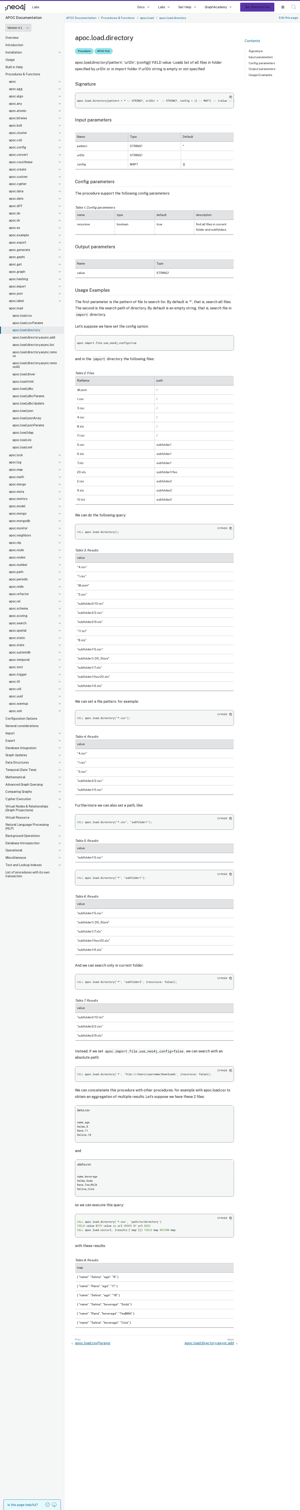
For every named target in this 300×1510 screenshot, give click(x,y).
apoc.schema (18, 608)
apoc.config (17, 147)
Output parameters (262, 69)
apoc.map (16, 469)
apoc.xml (15, 711)
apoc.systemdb (20, 652)
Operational (13, 850)
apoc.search (18, 623)
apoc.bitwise (18, 118)
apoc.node (16, 550)
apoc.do (14, 213)
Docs (141, 7)
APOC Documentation (81, 18)
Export (10, 740)
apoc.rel (15, 601)
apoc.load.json (22, 411)
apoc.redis (16, 586)
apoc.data (16, 191)
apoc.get (15, 264)
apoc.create (17, 169)
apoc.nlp (15, 542)
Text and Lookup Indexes (23, 865)
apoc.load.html (23, 381)
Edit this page (288, 17)
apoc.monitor (18, 528)
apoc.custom (18, 177)
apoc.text (16, 667)
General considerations (22, 726)
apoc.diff (15, 206)
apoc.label (16, 301)
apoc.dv (14, 220)
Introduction (14, 45)
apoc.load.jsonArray (26, 418)
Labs (35, 7)
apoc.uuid (16, 696)
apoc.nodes (17, 557)
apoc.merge (17, 484)
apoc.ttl (14, 681)
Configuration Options (21, 718)
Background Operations (22, 836)
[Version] (18, 27)
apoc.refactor (19, 594)
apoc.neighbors (20, 535)
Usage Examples (260, 75)
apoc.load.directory (26, 330)
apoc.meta (16, 491)
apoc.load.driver (23, 374)
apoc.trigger (18, 674)
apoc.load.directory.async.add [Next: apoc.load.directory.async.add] (209, 1343)
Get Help (184, 7)
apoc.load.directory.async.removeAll (34, 365)
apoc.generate (19, 250)
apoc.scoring (18, 616)
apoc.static (17, 638)
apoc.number (18, 565)
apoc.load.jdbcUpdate (28, 403)
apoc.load (16, 308)
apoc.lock (16, 455)
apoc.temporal (19, 660)
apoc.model (17, 506)
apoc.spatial (18, 630)
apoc (12, 81)
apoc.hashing (18, 279)
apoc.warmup (18, 703)
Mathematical (15, 777)
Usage (10, 60)
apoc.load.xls (21, 440)
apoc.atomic (18, 111)
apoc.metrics (18, 499)
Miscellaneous (15, 857)
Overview (12, 37)
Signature (256, 51)
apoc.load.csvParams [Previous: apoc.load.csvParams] (92, 1343)
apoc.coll (15, 140)
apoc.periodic (18, 579)
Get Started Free (257, 7)
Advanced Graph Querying (24, 784)
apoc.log (15, 462)
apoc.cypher (18, 184)
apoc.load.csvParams (27, 323)
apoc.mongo (18, 513)
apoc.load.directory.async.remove (34, 354)
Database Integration (20, 748)
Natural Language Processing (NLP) (27, 826)
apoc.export (17, 242)
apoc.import (17, 286)
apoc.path (16, 572)
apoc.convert (18, 154)
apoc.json (16, 293)
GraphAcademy (216, 7)
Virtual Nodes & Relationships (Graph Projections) (26, 808)
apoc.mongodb (19, 521)
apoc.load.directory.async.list (33, 345)
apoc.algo (16, 96)
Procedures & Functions (22, 74)
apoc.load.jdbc (22, 388)
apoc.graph (17, 271)
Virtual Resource (17, 817)
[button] (293, 7)
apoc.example (19, 235)
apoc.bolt (15, 125)
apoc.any (15, 103)
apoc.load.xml (22, 447)
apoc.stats (16, 645)
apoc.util (15, 689)
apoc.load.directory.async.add (33, 337)
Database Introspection (22, 843)
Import (10, 733)
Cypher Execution (18, 799)
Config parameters (262, 63)
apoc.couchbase (21, 162)
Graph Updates (16, 755)
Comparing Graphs (18, 791)
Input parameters (261, 57)
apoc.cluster (18, 133)
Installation (13, 52)
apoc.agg (16, 89)
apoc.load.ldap (22, 432)
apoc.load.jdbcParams (28, 396)
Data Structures (17, 762)
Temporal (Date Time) (20, 770)
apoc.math (16, 477)
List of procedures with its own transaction (27, 874)
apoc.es (14, 228)
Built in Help (14, 67)
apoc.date (16, 198)
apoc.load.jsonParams (28, 425)
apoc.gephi (17, 257)
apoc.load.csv (22, 315)
